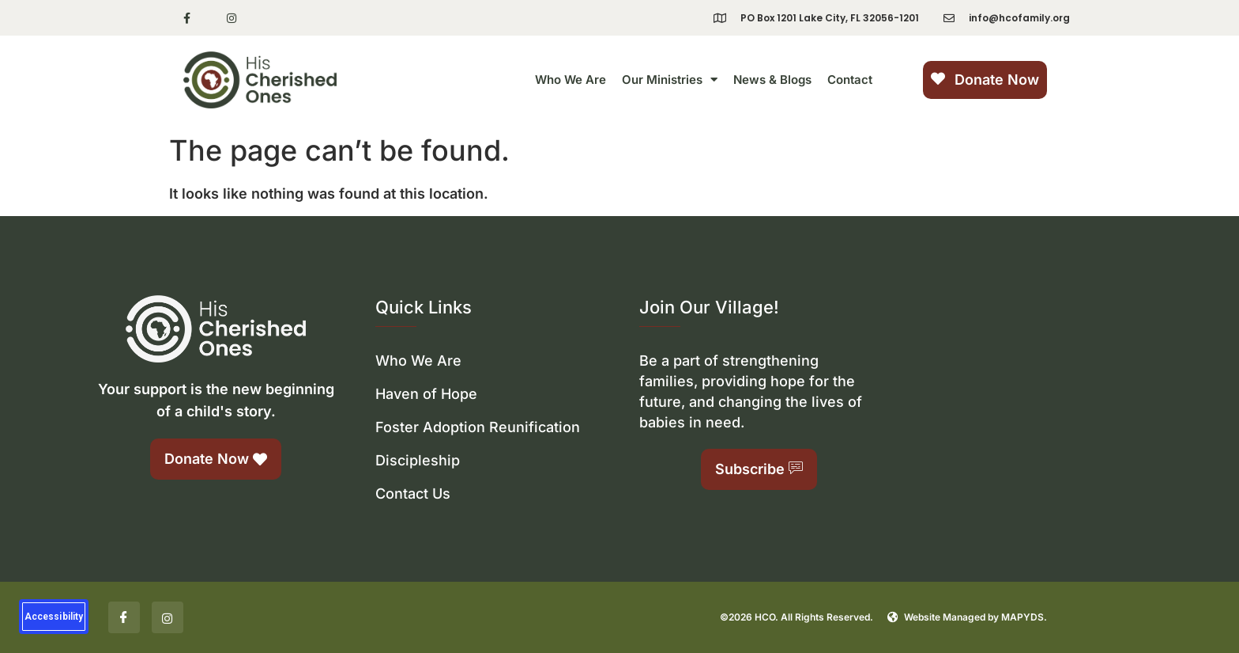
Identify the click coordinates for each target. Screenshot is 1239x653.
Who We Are (570, 79)
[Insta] (167, 617)
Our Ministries (669, 79)
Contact (849, 79)
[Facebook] (124, 617)
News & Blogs (772, 79)
